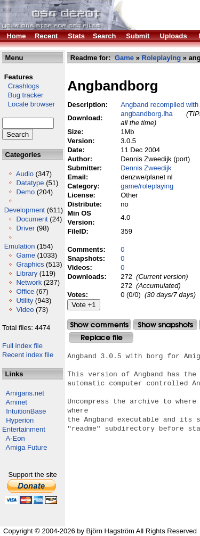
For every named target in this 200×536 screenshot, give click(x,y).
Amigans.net (25, 393)
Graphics (30, 264)
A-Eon (15, 438)
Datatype (30, 183)
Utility (24, 300)
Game (25, 255)
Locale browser (28, 104)
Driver (25, 228)
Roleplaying (161, 58)
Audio (25, 174)
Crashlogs (20, 86)
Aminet (16, 402)
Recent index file (27, 355)
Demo (25, 192)
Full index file (22, 346)
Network (29, 282)
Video (25, 310)
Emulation (19, 246)
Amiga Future (26, 447)
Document (31, 219)
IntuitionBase (26, 411)
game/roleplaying (147, 186)
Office (25, 291)
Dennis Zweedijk (146, 168)
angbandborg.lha (147, 114)
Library (26, 273)
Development (24, 210)
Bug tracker (22, 95)
